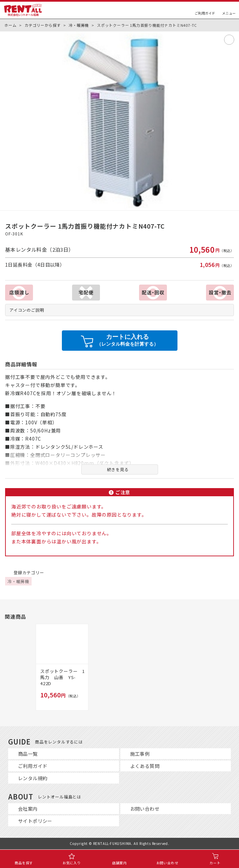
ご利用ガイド (32, 766)
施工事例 (140, 753)
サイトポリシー (35, 820)
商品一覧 (28, 753)
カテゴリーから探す (42, 25)
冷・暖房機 (79, 25)
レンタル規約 (32, 778)
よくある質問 (144, 766)
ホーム (10, 25)
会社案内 (28, 808)
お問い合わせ (144, 808)
